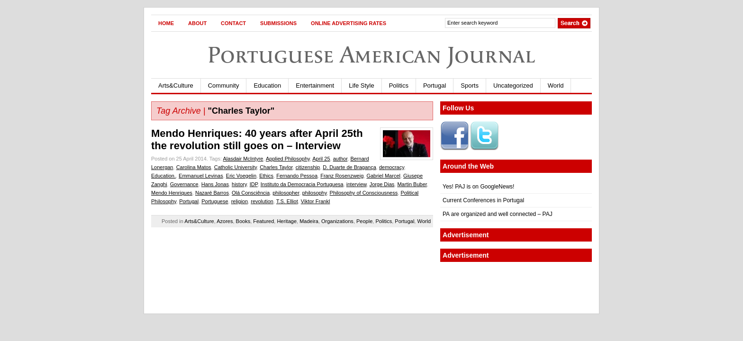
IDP (254, 184)
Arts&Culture (175, 85)
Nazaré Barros (212, 193)
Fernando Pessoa (296, 176)
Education (267, 85)
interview (356, 184)
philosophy (314, 193)
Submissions (278, 23)
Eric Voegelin (241, 176)
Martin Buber (411, 184)
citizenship (308, 167)
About (197, 23)
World (556, 85)
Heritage (287, 221)
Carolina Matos (193, 167)
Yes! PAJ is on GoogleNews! (478, 186)
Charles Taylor (276, 167)
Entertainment (315, 85)
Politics (398, 85)
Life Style (361, 85)
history (239, 184)
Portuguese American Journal (371, 55)
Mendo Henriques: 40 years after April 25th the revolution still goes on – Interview (257, 139)
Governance (184, 184)
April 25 (321, 159)
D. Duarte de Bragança (349, 167)
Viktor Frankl (315, 201)
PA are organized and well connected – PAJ (498, 214)
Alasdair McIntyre (243, 159)
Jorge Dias (382, 184)
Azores (225, 221)
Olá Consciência (251, 193)
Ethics (266, 176)
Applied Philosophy (288, 159)
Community (223, 85)
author (340, 159)
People (364, 221)
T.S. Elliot (287, 201)
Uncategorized (513, 85)
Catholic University (235, 167)
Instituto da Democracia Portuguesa (302, 184)
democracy (391, 167)
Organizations (337, 221)
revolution (262, 201)
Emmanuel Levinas (201, 176)
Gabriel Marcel (383, 176)
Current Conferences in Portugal (483, 200)
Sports (470, 85)
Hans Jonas (215, 184)
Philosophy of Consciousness (364, 193)
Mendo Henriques (171, 193)
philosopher (285, 193)
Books (243, 221)
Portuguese (214, 201)
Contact (233, 23)
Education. (163, 176)
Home (166, 23)
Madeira (308, 221)
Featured (263, 221)
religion (239, 201)
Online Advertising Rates (348, 23)
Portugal (434, 85)
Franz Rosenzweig (341, 176)
